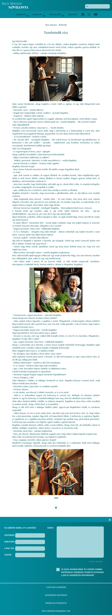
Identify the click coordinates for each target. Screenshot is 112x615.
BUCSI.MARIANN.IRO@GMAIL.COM (56, 611)
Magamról (22, 14)
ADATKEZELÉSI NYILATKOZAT (56, 595)
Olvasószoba (56, 14)
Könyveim (39, 14)
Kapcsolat (72, 14)
